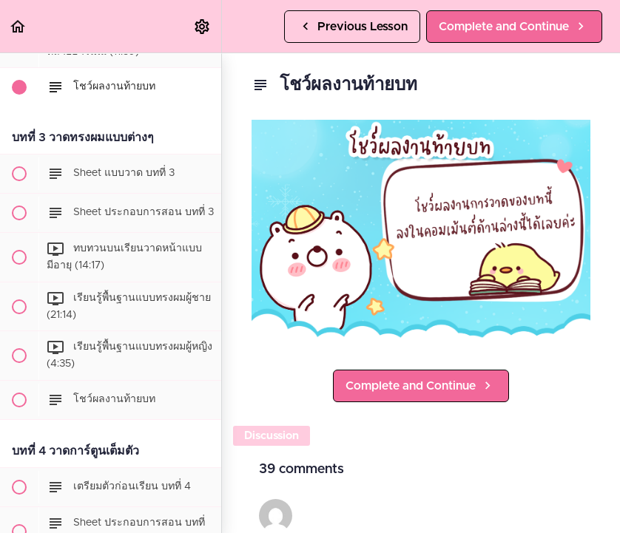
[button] (18, 26)
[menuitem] (202, 26)
